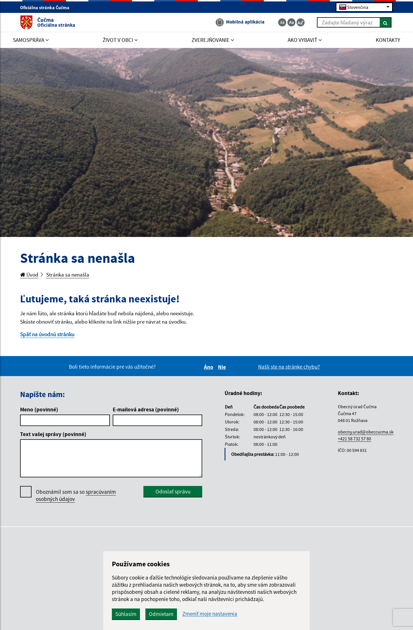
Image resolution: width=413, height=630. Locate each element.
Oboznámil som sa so (76, 495)
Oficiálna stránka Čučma (47, 7)
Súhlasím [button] (126, 613)
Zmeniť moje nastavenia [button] (209, 614)
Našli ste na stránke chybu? (289, 366)
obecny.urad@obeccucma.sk (365, 432)
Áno (209, 366)
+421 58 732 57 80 (354, 439)
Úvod (29, 274)
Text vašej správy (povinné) (53, 434)
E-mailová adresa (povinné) (146, 409)
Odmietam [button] (161, 613)
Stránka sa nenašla (67, 274)
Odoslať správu (172, 491)
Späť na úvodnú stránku (47, 334)
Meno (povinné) (39, 409)
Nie (223, 366)
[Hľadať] (385, 22)
